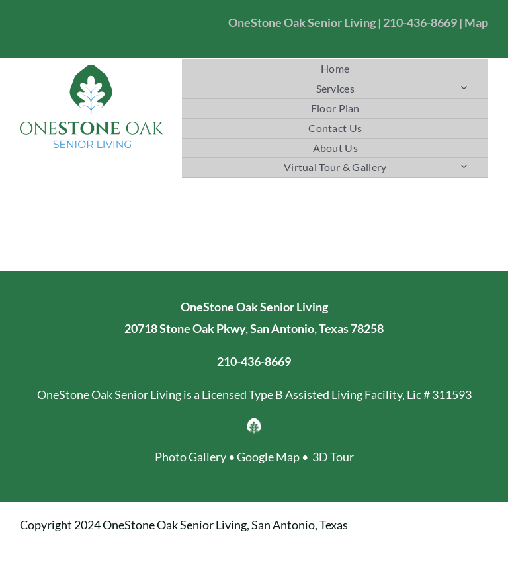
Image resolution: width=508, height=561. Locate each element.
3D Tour (333, 456)
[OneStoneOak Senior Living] (91, 70)
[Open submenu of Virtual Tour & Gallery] (463, 165)
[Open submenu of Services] (463, 86)
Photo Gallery (190, 456)
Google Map (268, 456)
